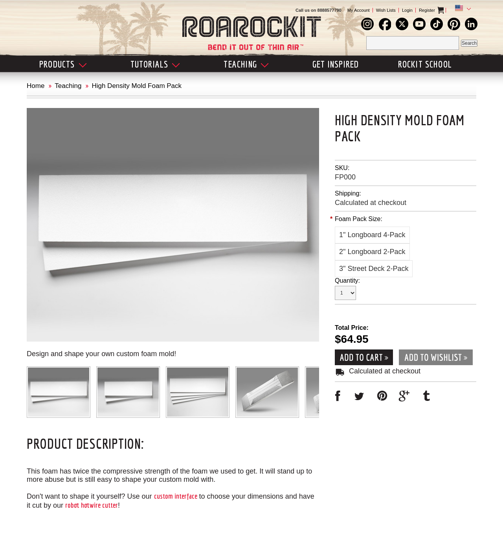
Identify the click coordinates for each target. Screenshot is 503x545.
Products (62, 64)
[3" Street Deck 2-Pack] (374, 268)
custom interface (175, 496)
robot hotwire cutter (91, 505)
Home (35, 86)
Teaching (68, 86)
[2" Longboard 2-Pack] (372, 251)
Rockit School (425, 64)
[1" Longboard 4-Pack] (372, 235)
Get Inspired (335, 64)
